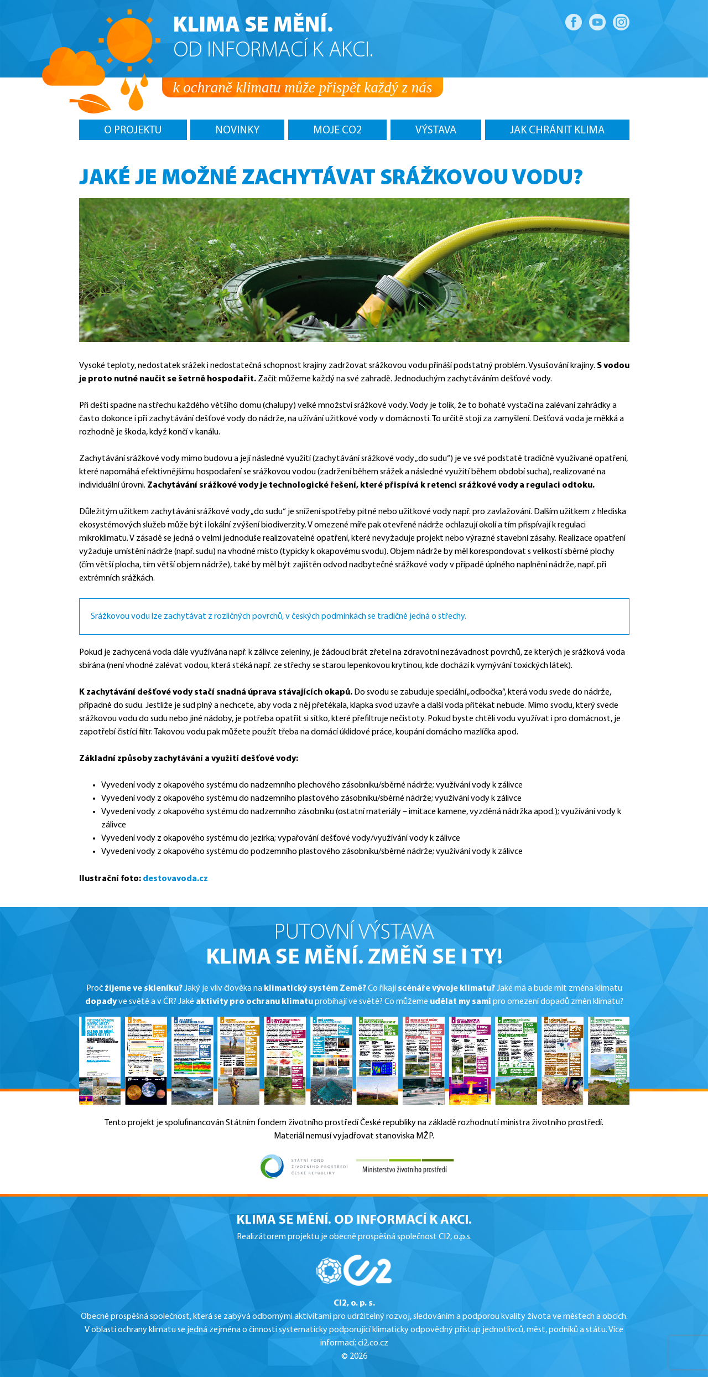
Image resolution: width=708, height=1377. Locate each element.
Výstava (435, 130)
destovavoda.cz (175, 878)
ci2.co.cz (373, 1343)
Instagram (621, 22)
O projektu (133, 130)
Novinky (237, 130)
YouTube (597, 22)
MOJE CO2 (337, 130)
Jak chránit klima (557, 130)
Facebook (573, 22)
